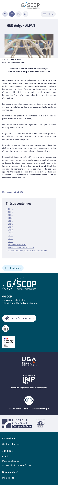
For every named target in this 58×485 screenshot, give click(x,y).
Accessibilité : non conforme (16, 465)
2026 (10, 209)
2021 (10, 224)
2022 (10, 221)
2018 (10, 232)
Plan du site (8, 477)
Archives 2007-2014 (17, 244)
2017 (10, 235)
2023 (10, 218)
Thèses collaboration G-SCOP (21, 247)
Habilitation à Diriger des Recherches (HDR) (27, 250)
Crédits (6, 456)
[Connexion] (5, 14)
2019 (10, 230)
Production (13, 268)
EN (18, 14)
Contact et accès (10, 444)
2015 (10, 241)
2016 (10, 238)
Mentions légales (10, 460)
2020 (10, 227)
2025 (10, 212)
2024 (10, 215)
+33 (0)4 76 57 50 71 (19, 318)
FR (12, 14)
